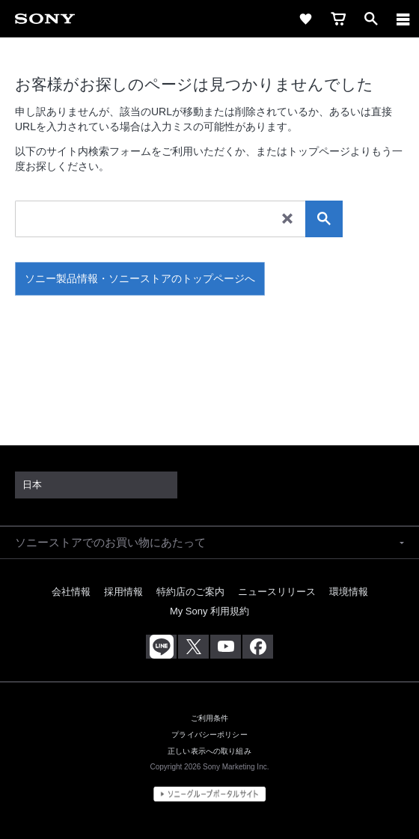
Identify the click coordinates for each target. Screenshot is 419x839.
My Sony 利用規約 (209, 611)
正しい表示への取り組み (209, 751)
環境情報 (348, 591)
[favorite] (305, 18)
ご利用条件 (210, 718)
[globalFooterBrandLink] (209, 794)
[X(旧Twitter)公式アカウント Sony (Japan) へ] (193, 647)
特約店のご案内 (190, 591)
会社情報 (71, 591)
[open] (371, 18)
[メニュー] (403, 18)
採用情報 (123, 591)
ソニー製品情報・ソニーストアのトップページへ (140, 278)
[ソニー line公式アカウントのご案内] (161, 647)
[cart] (338, 18)
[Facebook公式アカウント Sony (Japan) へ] (257, 647)
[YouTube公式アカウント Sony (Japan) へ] (225, 647)
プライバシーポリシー (209, 734)
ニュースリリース (277, 591)
